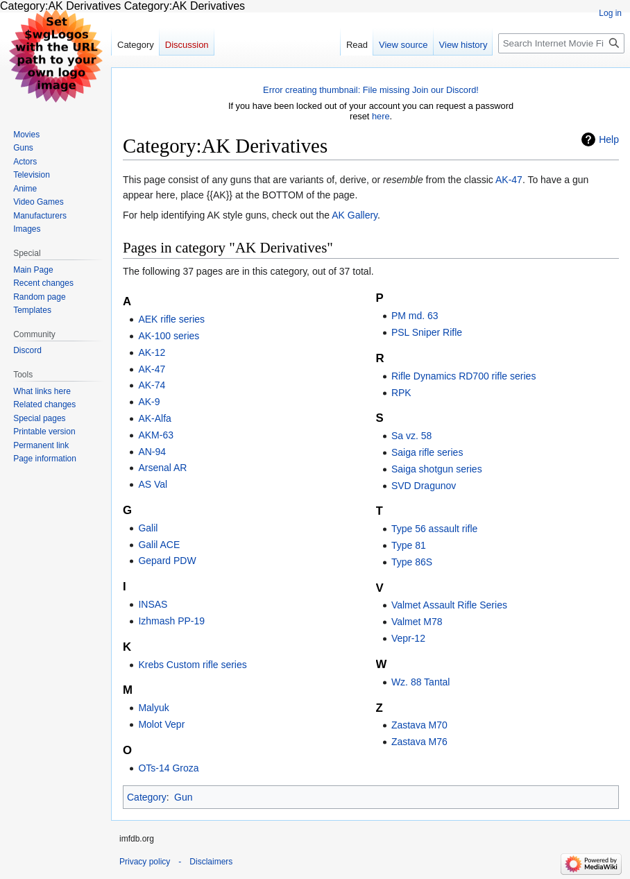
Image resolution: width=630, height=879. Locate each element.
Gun (183, 797)
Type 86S (411, 561)
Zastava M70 (419, 725)
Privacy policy (144, 862)
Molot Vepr (161, 724)
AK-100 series (168, 335)
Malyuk (153, 707)
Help (609, 139)
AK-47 (508, 179)
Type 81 (408, 545)
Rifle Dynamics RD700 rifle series (463, 376)
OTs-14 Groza (168, 768)
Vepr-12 (408, 638)
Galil (148, 528)
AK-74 (151, 385)
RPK (401, 392)
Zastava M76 (419, 741)
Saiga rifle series (427, 452)
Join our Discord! (445, 90)
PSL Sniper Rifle (426, 332)
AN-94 (152, 451)
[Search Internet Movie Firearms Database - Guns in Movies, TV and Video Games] (561, 43)
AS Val (152, 484)
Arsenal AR (162, 467)
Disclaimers (210, 862)
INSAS (152, 604)
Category (147, 797)
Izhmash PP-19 (171, 620)
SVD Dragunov (423, 485)
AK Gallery (354, 215)
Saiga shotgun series (436, 469)
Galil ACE (159, 544)
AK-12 (151, 352)
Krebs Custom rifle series (192, 664)
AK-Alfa (154, 418)
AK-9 (149, 401)
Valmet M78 (417, 621)
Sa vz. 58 (411, 435)
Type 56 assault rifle (434, 528)
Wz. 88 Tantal (420, 682)
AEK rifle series (171, 319)
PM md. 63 (415, 315)
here (381, 116)
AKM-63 (155, 435)
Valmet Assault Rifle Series (449, 605)
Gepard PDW (167, 560)
